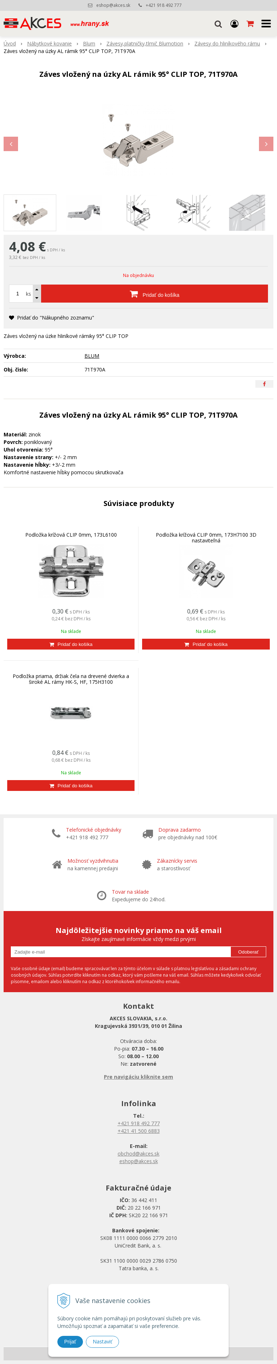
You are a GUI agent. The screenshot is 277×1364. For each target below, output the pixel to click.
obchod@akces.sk (138, 1153)
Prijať (70, 1342)
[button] (218, 23)
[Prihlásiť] (234, 23)
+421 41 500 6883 (139, 1130)
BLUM (91, 355)
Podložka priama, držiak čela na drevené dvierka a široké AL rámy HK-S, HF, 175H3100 (71, 679)
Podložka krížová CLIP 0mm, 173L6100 (71, 534)
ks (28, 293)
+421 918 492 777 (164, 5)
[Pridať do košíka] (154, 294)
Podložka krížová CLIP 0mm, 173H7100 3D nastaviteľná (206, 537)
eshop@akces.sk (113, 5)
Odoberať (248, 952)
